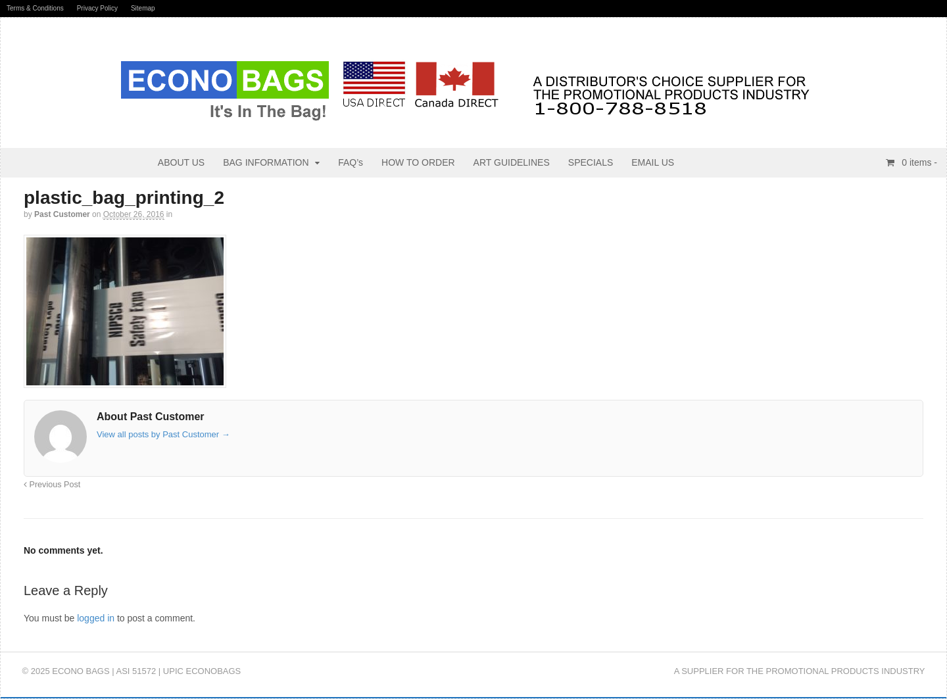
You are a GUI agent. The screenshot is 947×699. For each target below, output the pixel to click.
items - (918, 162)
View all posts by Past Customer (163, 434)
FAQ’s (350, 162)
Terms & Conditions (35, 8)
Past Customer (62, 214)
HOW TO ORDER (418, 162)
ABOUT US (181, 162)
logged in (95, 618)
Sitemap (143, 8)
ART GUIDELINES (512, 162)
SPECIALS (590, 162)
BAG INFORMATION (265, 162)
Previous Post (52, 484)
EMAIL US (652, 162)
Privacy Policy (97, 8)
